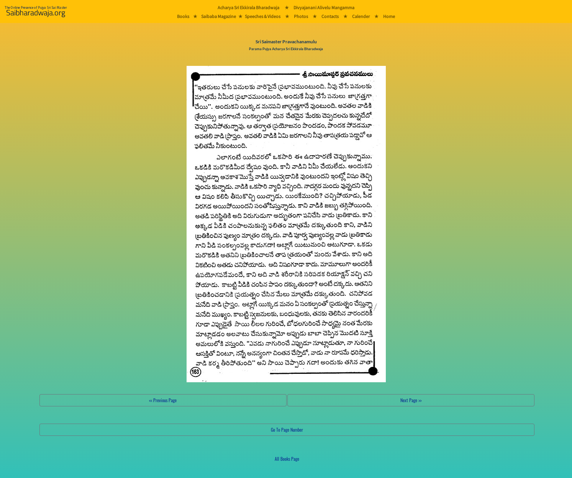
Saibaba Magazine (218, 16)
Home (389, 16)
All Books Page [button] (287, 458)
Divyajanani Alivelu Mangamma (323, 7)
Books (183, 16)
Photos (301, 16)
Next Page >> (410, 400)
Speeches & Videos (262, 16)
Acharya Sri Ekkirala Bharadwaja (248, 7)
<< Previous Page (163, 400)
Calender (361, 16)
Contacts (330, 16)
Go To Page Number (287, 429)
